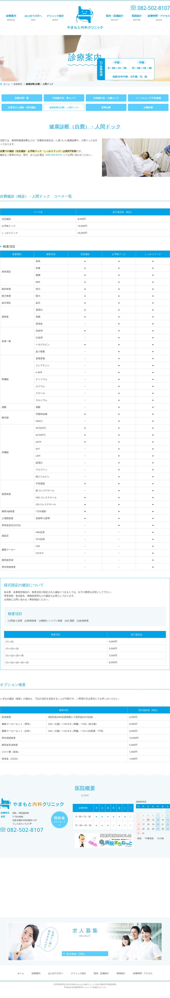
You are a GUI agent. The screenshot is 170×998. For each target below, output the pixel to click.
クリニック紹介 (55, 17)
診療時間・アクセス (159, 17)
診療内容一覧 (22, 97)
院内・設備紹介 (115, 17)
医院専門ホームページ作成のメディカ (90, 995)
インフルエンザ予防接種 (148, 97)
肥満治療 (106, 107)
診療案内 (11, 17)
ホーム (6, 83)
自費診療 (148, 107)
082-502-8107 (53, 154)
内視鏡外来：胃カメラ (64, 97)
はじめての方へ (33, 17)
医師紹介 (137, 17)
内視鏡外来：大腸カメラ (106, 97)
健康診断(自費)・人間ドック (64, 107)
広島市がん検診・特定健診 (22, 107)
